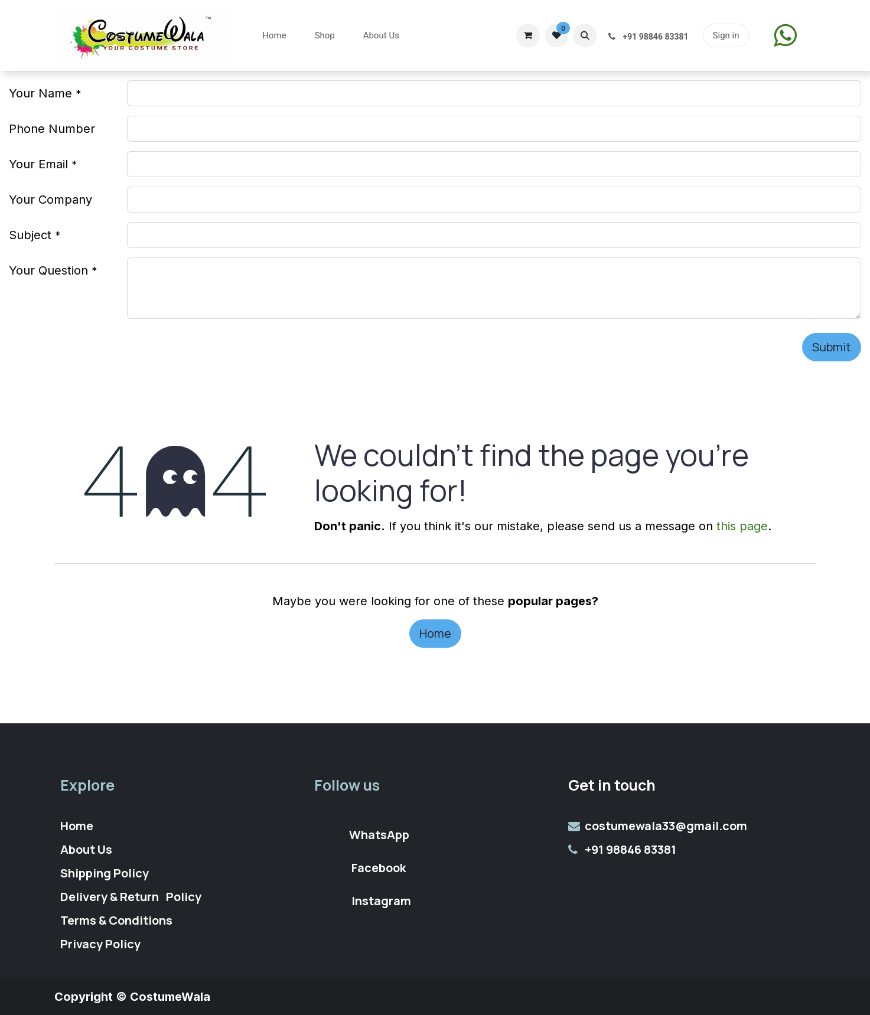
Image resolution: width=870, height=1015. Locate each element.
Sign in (726, 35)
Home (435, 633)
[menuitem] (274, 35)
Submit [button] (831, 347)
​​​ (785, 35)
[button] (585, 35)
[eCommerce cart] (528, 35)
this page (742, 526)
